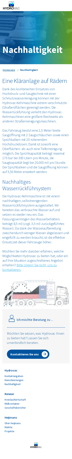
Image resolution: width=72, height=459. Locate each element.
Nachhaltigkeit (12, 384)
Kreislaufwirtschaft (15, 399)
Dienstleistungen (14, 380)
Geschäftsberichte (15, 407)
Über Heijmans (13, 423)
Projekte (9, 431)
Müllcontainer (12, 403)
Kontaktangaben (14, 376)
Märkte (8, 427)
